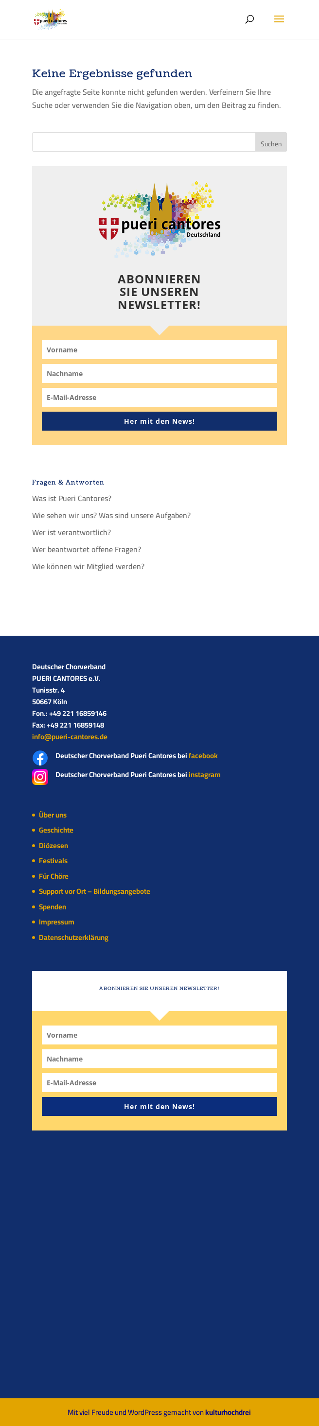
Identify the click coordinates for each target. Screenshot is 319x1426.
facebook (203, 755)
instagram (205, 774)
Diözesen (53, 845)
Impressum (56, 922)
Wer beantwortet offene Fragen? (86, 549)
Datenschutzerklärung (73, 937)
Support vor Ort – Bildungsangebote (94, 891)
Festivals (53, 860)
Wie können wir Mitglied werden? (88, 566)
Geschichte (56, 830)
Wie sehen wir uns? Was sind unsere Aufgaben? (111, 515)
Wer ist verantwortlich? (71, 532)
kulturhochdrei (228, 1412)
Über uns (53, 815)
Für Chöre (54, 876)
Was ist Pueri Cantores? (71, 498)
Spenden (52, 907)
